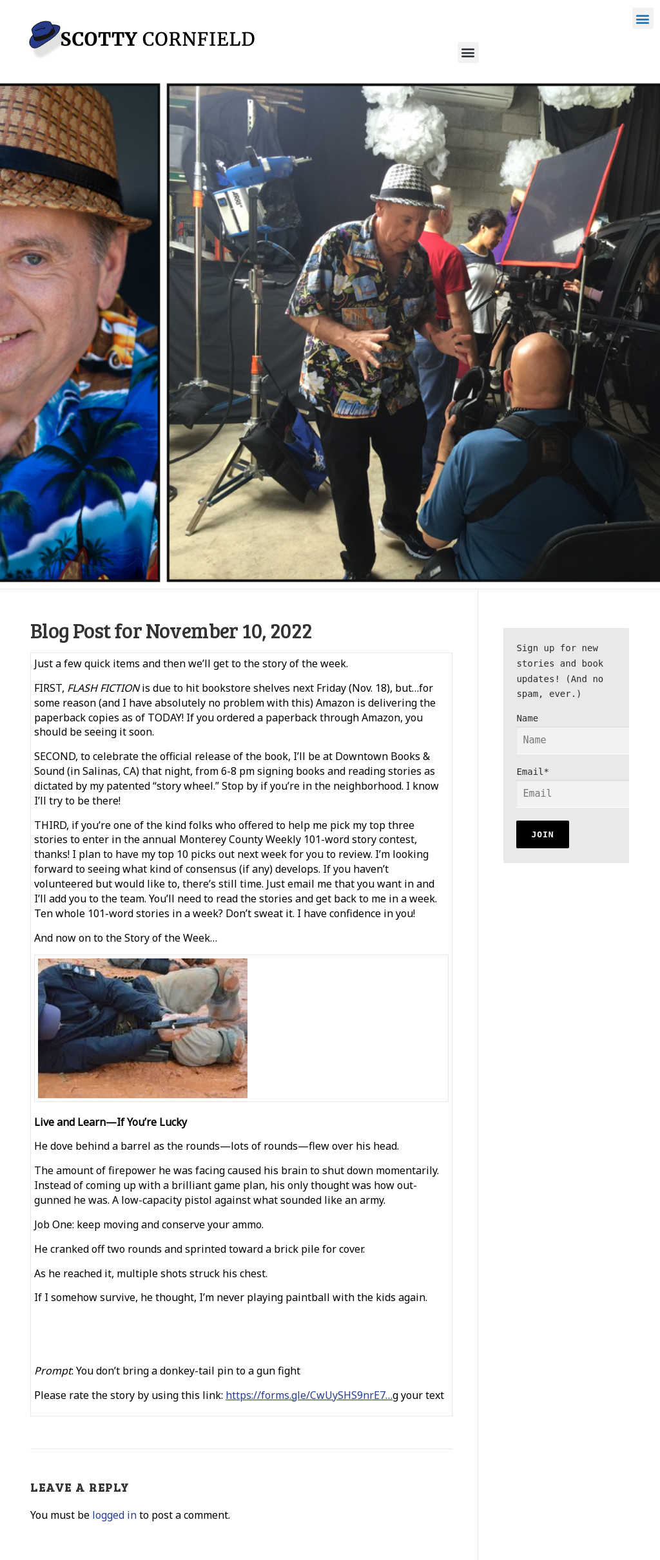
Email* (581, 787)
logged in (114, 1515)
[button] (643, 18)
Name (581, 733)
